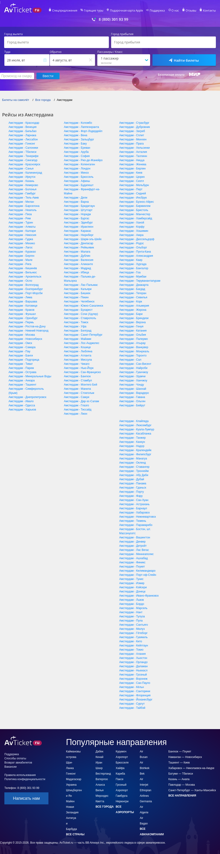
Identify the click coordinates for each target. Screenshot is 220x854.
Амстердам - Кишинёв (23, 268)
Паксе (119, 779)
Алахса (100, 784)
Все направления (182, 795)
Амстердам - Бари (131, 314)
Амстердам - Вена (75, 135)
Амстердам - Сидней (132, 193)
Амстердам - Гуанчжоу (133, 372)
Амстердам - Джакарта (134, 285)
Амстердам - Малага (77, 251)
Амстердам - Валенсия (78, 260)
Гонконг (71, 773)
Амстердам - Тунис (131, 579)
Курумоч (121, 751)
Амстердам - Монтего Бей (80, 384)
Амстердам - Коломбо (78, 122)
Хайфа (120, 768)
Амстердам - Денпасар (78, 243)
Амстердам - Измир (131, 583)
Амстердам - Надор (131, 446)
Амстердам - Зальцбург (79, 139)
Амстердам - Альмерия (134, 305)
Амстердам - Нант (131, 612)
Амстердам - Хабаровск (134, 512)
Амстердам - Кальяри (78, 289)
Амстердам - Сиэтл (131, 181)
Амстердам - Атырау (132, 343)
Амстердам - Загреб (132, 131)
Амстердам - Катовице (23, 305)
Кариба (120, 773)
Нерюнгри (122, 801)
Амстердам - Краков (21, 309)
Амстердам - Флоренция (135, 695)
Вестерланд (103, 773)
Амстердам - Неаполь (22, 210)
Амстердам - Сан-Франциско (82, 372)
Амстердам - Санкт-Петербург (83, 334)
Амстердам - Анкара (22, 380)
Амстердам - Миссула (78, 359)
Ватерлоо (102, 779)
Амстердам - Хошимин (133, 230)
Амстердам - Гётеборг (133, 633)
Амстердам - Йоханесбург (135, 699)
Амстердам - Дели (75, 197)
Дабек (99, 751)
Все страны (75, 834)
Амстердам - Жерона (132, 309)
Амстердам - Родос (131, 243)
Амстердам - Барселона (24, 206)
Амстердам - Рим (20, 218)
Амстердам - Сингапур (23, 160)
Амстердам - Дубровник (134, 127)
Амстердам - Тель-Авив (24, 197)
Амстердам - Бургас (76, 218)
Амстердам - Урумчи (132, 376)
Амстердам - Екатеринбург (26, 289)
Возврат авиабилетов (18, 762)
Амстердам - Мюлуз (132, 629)
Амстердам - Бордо (131, 604)
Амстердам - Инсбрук (133, 197)
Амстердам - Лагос (21, 247)
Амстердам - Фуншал (22, 314)
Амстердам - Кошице (77, 347)
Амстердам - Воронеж (133, 678)
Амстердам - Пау (19, 351)
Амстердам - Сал (130, 359)
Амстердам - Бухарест (78, 309)
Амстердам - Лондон (77, 168)
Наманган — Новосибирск (185, 757)
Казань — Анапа (179, 779)
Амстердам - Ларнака (22, 135)
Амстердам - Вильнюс (23, 272)
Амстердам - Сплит (131, 135)
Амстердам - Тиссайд (77, 409)
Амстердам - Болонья (22, 189)
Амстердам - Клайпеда (134, 421)
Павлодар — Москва (181, 784)
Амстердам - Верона (132, 322)
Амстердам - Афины (77, 181)
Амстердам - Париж (21, 368)
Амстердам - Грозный (133, 674)
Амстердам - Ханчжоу (133, 380)
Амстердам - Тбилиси (22, 152)
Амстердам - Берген (21, 255)
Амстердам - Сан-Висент (135, 363)
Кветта (100, 801)
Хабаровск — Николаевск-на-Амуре (191, 768)
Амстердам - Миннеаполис (136, 554)
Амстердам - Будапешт (78, 185)
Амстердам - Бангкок (77, 376)
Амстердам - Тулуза (132, 616)
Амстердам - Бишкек (77, 293)
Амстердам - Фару (131, 496)
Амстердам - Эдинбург (78, 222)
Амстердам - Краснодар (24, 122)
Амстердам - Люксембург (135, 425)
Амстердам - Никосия (22, 235)
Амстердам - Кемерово (23, 185)
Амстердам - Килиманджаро (137, 570)
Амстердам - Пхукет (132, 566)
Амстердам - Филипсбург (135, 454)
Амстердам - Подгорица (24, 359)
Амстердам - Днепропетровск (27, 397)
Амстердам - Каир (130, 260)
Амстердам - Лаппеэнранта (81, 127)
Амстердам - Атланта (77, 355)
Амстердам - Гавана (132, 397)
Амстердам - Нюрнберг (79, 235)
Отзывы (191, 10)
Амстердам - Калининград (25, 172)
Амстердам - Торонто (132, 355)
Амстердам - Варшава (23, 301)
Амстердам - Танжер (132, 437)
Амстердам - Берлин (132, 168)
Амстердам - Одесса (22, 405)
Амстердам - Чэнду (131, 384)
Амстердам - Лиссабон (23, 139)
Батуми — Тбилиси (180, 773)
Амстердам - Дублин (77, 255)
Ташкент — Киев (179, 762)
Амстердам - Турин (21, 222)
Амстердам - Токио (131, 649)
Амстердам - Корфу (131, 226)
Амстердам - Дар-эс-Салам (81, 401)
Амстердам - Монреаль (134, 351)
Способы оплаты (15, 758)
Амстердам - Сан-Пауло (134, 683)
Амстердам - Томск (76, 322)
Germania (146, 801)
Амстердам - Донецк (132, 591)
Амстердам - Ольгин (132, 401)
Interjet (144, 784)
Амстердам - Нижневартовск (137, 516)
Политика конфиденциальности (24, 779)
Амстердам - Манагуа (133, 458)
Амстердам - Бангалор (133, 268)
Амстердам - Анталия (133, 152)
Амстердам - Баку (75, 143)
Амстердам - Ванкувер (133, 347)
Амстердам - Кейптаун (133, 645)
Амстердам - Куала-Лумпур (136, 429)
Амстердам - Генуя (131, 326)
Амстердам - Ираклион (78, 226)
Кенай (100, 757)
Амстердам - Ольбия (132, 334)
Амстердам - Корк (130, 301)
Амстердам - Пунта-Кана (135, 251)
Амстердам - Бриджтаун (79, 206)
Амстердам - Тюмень (132, 520)
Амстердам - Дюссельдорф (136, 239)
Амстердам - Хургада (132, 264)
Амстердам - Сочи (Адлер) (81, 314)
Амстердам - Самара (22, 347)
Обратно (56, 52)
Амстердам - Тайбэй (132, 707)
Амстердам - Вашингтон (134, 537)
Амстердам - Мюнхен (132, 139)
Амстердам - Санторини (134, 691)
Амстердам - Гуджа (21, 239)
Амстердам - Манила (77, 388)
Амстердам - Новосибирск (25, 339)
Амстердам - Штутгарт (78, 210)
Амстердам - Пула (131, 620)
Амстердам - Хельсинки (134, 147)
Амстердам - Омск (20, 343)
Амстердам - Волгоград (24, 285)
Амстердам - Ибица (76, 272)
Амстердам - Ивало (21, 401)
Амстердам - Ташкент (22, 384)
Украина (71, 784)
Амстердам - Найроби (133, 368)
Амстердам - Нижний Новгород (28, 330)
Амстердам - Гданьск (132, 487)
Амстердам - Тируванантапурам (139, 280)
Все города (105, 806)
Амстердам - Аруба (76, 152)
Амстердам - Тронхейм (134, 471)
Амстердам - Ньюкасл (133, 670)
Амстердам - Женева (132, 164)
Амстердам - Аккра (131, 235)
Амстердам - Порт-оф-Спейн (137, 574)
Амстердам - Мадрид (77, 268)
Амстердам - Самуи (76, 397)
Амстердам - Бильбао (22, 131)
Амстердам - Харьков (22, 409)
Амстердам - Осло (20, 280)
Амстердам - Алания (132, 653)
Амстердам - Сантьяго (133, 624)
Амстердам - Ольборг (133, 247)
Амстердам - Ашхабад (133, 558)
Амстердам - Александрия (136, 255)
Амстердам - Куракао (22, 251)
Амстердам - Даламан (133, 666)
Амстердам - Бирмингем (134, 206)
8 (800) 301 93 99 (113, 19)
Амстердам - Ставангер (134, 466)
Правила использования (20, 775)
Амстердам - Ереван (77, 147)
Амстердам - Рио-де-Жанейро (83, 160)
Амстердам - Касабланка (135, 433)
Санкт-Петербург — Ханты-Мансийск (192, 790)
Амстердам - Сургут (132, 703)
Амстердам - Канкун (132, 442)
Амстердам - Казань (21, 181)
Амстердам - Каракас (77, 230)
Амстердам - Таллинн (133, 156)
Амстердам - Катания (133, 330)
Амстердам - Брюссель (78, 176)
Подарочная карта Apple (126, 10)
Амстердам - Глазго (76, 405)
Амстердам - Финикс (132, 562)
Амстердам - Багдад (132, 289)
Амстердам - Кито (130, 641)
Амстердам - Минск (76, 172)
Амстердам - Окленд (132, 462)
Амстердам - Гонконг (22, 143)
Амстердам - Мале (21, 260)
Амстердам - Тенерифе (24, 156)
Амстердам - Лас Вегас (134, 550)
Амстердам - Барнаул (133, 508)
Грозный (121, 784)
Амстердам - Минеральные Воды (30, 376)
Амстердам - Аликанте (78, 264)
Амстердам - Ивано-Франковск (139, 595)
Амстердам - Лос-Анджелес (81, 343)
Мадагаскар (73, 779)
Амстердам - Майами (77, 339)
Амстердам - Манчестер (134, 214)
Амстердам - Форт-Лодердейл (83, 131)
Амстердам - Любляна (78, 351)
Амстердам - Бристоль (133, 210)
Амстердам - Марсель (133, 608)
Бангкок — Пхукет (179, 751)
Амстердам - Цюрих (132, 176)
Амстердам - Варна (76, 201)
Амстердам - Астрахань (134, 504)
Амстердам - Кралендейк (135, 450)
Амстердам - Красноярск (24, 164)
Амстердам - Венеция (22, 127)
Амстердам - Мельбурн (134, 185)
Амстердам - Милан (21, 201)
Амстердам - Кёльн (131, 687)
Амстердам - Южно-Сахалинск (83, 305)
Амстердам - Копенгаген (79, 164)
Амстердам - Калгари (22, 230)
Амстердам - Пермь (21, 322)
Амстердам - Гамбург (22, 193)
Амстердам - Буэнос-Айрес (136, 201)
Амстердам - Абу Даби (133, 475)
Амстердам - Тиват (21, 363)
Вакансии (10, 766)
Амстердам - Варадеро (134, 393)
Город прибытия (122, 34)
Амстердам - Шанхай (132, 388)
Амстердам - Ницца (131, 160)
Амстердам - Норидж (77, 214)
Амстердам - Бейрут (132, 405)
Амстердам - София (77, 156)
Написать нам (26, 798)
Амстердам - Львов (131, 599)
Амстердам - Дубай (131, 479)
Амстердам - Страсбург (134, 122)
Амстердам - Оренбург (23, 318)
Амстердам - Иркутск (22, 176)
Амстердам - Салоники (23, 147)
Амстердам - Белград (77, 330)
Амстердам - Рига (20, 264)
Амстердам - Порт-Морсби (26, 293)
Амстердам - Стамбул (78, 380)
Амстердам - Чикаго (76, 363)
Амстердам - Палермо (133, 339)
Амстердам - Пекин (76, 297)
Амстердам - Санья (21, 168)
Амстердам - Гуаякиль (133, 637)
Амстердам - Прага (131, 143)
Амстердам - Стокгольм (79, 393)
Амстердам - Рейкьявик (79, 247)
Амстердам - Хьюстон (133, 658)
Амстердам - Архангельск (25, 276)
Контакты (209, 10)
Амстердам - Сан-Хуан (133, 500)
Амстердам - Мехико (22, 243)
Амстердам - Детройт (133, 545)
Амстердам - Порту (131, 491)
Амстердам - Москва (22, 334)
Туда (7, 52)
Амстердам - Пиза (20, 214)
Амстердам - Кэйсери (133, 587)
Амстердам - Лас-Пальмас (81, 285)
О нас (175, 10)
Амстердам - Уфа (75, 326)
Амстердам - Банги (21, 355)
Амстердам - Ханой (131, 222)
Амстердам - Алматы (22, 226)
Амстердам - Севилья (133, 297)
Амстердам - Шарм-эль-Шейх (82, 239)
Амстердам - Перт (130, 189)
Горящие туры (93, 10)
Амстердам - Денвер (132, 541)
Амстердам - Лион (75, 413)
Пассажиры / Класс (110, 52)
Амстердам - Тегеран (132, 293)
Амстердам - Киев (130, 172)
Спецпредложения (64, 10)
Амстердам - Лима (20, 297)
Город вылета (13, 34)
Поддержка (157, 10)
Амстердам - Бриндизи (134, 318)
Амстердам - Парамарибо (135, 525)
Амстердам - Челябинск (79, 301)
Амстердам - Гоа (129, 272)
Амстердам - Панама (132, 483)
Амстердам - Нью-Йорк (78, 368)
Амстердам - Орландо (133, 662)
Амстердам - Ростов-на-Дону (27, 326)
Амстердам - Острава (22, 372)
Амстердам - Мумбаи (132, 276)
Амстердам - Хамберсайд (135, 218)
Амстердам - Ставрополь (80, 318)
